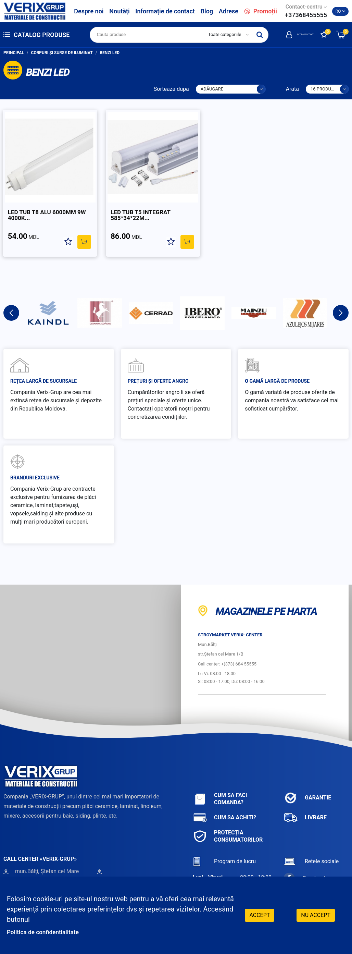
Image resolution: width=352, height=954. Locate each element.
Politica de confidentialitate (48, 932)
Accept (259, 914)
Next (341, 299)
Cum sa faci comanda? (220, 785)
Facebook (305, 864)
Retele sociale (311, 848)
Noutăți (119, 11)
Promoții (260, 11)
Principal (13, 52)
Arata (292, 89)
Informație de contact (165, 11)
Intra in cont (291, 34)
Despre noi (88, 11)
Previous (11, 299)
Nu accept (315, 914)
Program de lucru (224, 848)
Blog (207, 11)
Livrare (305, 804)
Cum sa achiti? (224, 804)
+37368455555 (306, 15)
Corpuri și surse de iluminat (62, 52)
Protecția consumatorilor (228, 822)
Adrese (228, 11)
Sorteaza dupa (171, 89)
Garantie (307, 784)
